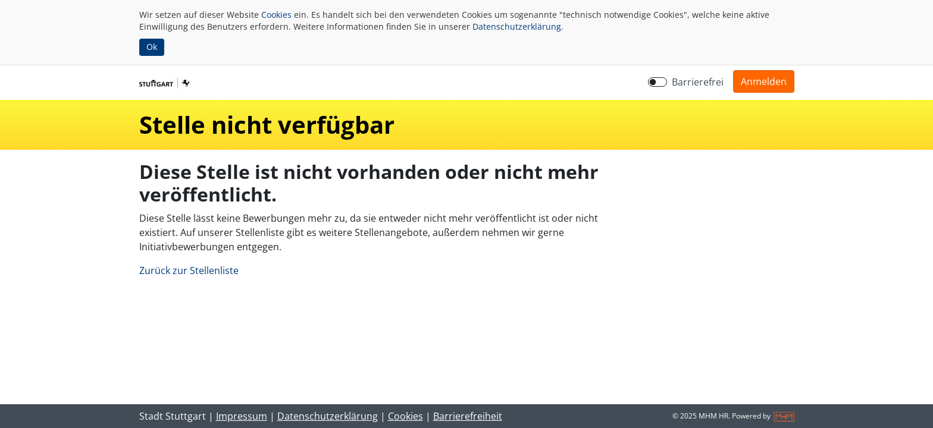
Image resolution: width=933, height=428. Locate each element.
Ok (151, 46)
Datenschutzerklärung (516, 26)
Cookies (276, 14)
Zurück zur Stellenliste (189, 270)
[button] (763, 81)
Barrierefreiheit (467, 416)
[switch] (657, 82)
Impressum (241, 416)
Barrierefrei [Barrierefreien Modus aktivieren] (698, 82)
